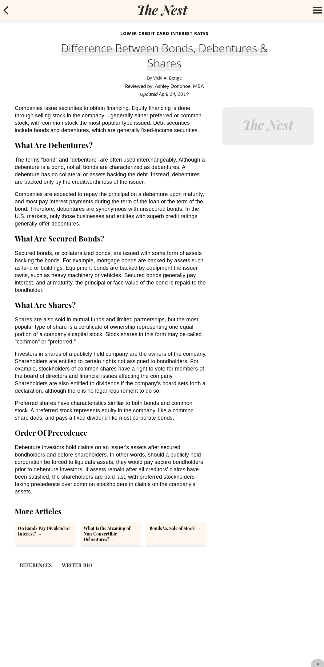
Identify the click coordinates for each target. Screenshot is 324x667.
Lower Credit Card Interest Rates (164, 33)
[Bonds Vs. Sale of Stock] (176, 534)
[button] (6, 10)
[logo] (162, 9)
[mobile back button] (6, 10)
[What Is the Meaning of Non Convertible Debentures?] (111, 534)
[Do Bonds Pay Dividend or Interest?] (45, 534)
